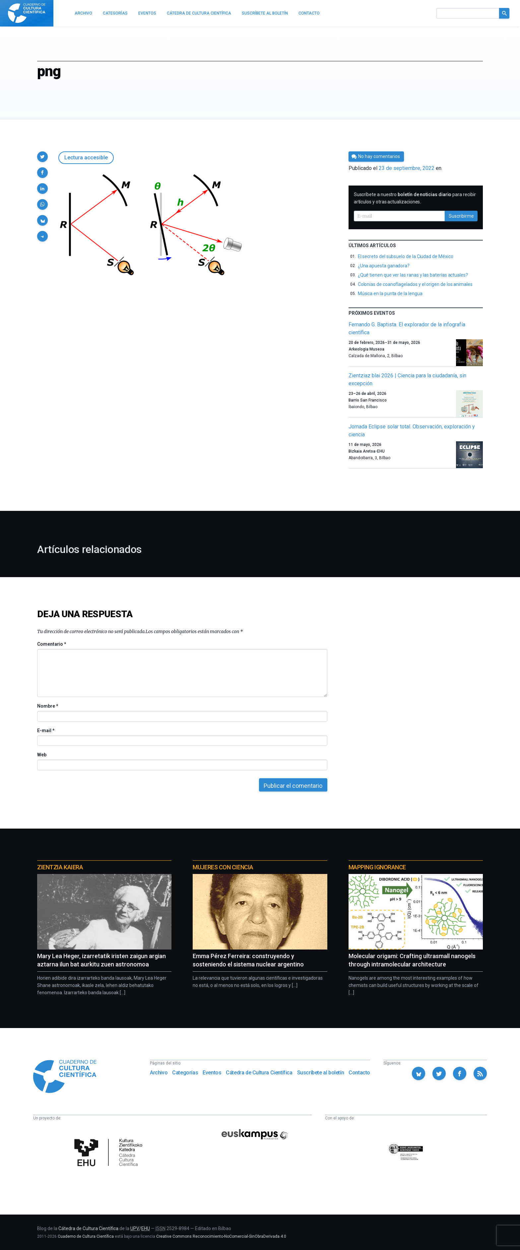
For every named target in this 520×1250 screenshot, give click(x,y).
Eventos (212, 1072)
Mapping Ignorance (377, 867)
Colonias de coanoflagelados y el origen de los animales (415, 284)
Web (41, 754)
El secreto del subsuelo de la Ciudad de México (405, 256)
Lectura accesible (86, 157)
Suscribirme (461, 216)
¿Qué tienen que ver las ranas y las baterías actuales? (413, 275)
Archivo (158, 1072)
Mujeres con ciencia (223, 867)
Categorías (185, 1072)
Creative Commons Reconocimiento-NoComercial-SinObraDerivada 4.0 (221, 1236)
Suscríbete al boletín (320, 1072)
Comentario (51, 644)
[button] (42, 156)
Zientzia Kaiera (60, 867)
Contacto (359, 1072)
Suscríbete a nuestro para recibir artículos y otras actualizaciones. (415, 198)
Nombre (47, 706)
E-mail (45, 730)
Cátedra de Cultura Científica (259, 1072)
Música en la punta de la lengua (390, 293)
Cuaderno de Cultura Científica (86, 1236)
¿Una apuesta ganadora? (384, 265)
